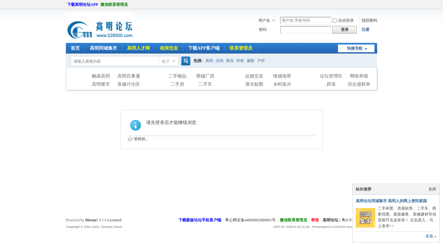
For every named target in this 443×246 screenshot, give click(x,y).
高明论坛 (330, 220)
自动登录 (343, 20)
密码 (263, 29)
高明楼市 (101, 84)
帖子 (166, 61)
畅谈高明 (101, 76)
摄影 (251, 60)
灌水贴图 (254, 84)
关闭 (432, 189)
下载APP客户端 (204, 48)
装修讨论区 (128, 84)
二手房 (177, 84)
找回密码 (369, 20)
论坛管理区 (331, 76)
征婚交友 (254, 76)
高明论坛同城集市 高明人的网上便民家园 (391, 201)
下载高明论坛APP (82, 4)
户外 (261, 60)
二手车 (205, 84)
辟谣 (331, 84)
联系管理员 (241, 48)
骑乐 (230, 60)
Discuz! (91, 220)
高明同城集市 (103, 48)
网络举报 (359, 76)
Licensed (114, 220)
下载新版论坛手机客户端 (199, 220)
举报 (315, 220)
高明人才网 (138, 48)
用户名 (264, 20)
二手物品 (177, 76)
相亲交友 (169, 48)
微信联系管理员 (114, 4)
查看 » (430, 236)
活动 (219, 60)
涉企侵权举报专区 (359, 85)
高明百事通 (128, 76)
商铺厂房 (205, 76)
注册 (365, 29)
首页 (75, 48)
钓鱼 (240, 60)
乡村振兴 (282, 84)
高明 (209, 60)
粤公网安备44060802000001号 (250, 220)
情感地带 (282, 76)
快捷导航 (355, 48)
